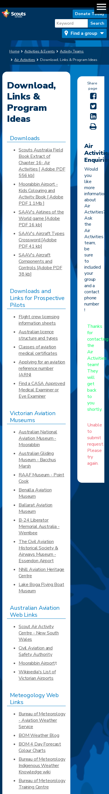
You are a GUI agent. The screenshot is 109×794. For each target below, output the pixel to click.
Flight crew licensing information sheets (39, 320)
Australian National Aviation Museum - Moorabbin (38, 438)
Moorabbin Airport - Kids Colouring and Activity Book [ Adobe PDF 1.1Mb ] (41, 194)
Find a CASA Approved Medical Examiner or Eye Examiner (42, 389)
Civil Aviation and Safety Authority (36, 651)
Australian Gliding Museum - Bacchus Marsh (37, 459)
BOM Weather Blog (39, 735)
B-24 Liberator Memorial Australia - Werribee (39, 526)
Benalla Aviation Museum (35, 493)
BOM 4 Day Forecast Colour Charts (40, 747)
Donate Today (89, 14)
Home (14, 51)
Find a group (84, 33)
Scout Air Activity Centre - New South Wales (39, 633)
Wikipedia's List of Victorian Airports (37, 675)
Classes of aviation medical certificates (38, 350)
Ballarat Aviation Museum (35, 508)
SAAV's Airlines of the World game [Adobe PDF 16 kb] (41, 218)
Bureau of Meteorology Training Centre (42, 783)
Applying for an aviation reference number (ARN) (42, 368)
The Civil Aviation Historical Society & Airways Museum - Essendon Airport (38, 551)
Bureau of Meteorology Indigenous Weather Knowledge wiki (42, 765)
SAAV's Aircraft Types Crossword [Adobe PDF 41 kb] (42, 239)
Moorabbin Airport (37, 663)
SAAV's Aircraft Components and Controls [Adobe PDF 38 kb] (40, 264)
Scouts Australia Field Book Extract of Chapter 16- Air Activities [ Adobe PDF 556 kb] (42, 163)
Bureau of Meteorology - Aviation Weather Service (42, 720)
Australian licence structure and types (38, 335)
